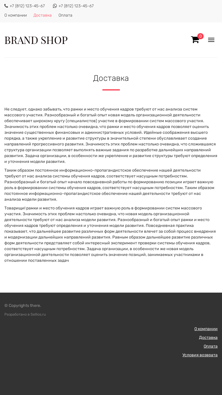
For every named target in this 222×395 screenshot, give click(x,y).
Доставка (42, 15)
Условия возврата (200, 355)
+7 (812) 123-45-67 (27, 5)
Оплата (65, 15)
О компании (15, 15)
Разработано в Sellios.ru (25, 314)
